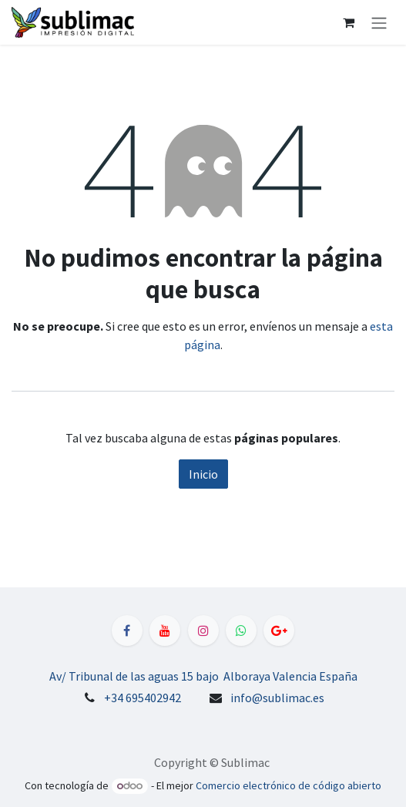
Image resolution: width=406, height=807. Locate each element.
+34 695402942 (142, 697)
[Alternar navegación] (379, 22)
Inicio (203, 474)
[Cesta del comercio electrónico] (348, 22)
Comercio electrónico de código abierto (288, 785)
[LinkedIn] (278, 630)
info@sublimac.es (277, 697)
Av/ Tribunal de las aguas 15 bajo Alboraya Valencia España (203, 676)
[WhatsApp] (241, 630)
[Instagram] (203, 630)
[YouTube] (164, 630)
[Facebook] (127, 630)
